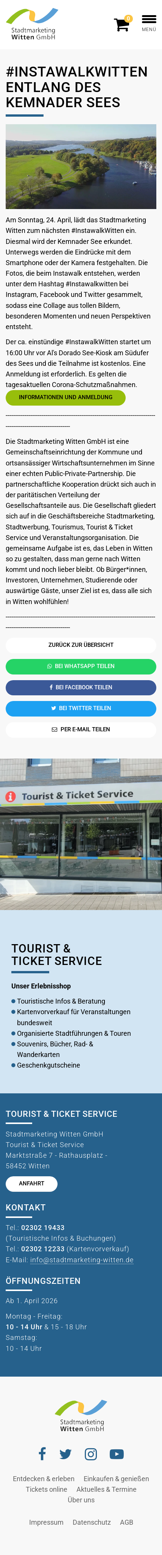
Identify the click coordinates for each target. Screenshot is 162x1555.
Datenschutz (92, 1522)
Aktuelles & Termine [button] (106, 1489)
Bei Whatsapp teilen (81, 666)
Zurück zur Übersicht (81, 645)
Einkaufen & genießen (116, 1479)
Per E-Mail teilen (81, 729)
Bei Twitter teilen (81, 708)
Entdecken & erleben (44, 1479)
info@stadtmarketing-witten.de (82, 1260)
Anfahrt (31, 1183)
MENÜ (149, 23)
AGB (126, 1522)
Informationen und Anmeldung (65, 397)
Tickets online (46, 1489)
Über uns (81, 1500)
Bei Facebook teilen (81, 687)
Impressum (46, 1522)
